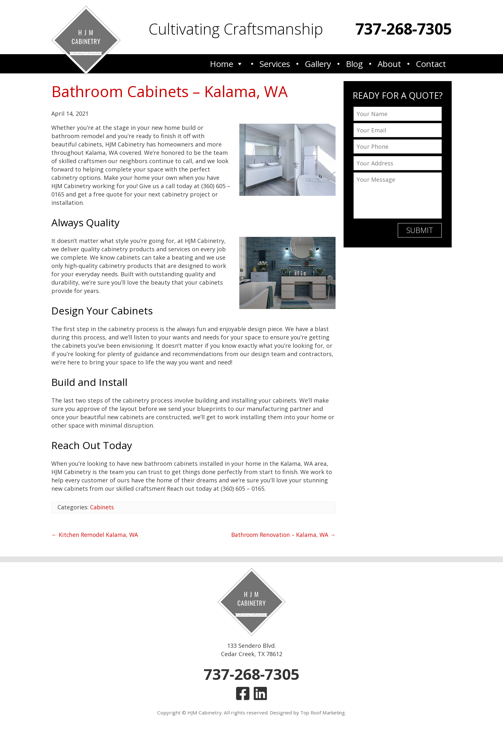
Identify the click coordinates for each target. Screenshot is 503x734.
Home (226, 63)
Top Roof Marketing (322, 714)
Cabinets (102, 507)
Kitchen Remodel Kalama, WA (95, 534)
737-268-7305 (403, 28)
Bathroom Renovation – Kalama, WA (282, 534)
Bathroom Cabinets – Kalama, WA (171, 91)
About (389, 63)
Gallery (318, 63)
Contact (431, 63)
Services (275, 63)
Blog (354, 63)
